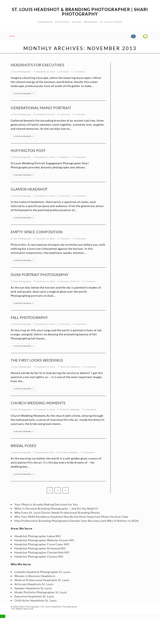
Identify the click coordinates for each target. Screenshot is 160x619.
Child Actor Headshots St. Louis (35, 601)
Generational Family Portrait (41, 108)
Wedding (64, 158)
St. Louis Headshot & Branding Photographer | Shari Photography (80, 12)
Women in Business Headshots (34, 576)
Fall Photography (29, 318)
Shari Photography (22, 72)
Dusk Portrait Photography (40, 275)
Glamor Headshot (29, 190)
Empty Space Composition (37, 232)
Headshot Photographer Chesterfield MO (41, 553)
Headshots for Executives (37, 65)
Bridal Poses (23, 446)
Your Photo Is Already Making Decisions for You (46, 505)
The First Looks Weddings (37, 361)
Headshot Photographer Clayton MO (38, 557)
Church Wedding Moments (38, 403)
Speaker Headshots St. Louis (33, 588)
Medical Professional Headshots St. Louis (42, 580)
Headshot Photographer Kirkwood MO (40, 549)
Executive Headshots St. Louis (34, 597)
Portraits (64, 72)
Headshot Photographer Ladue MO (37, 536)
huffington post (28, 151)
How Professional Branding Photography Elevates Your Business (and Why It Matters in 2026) (76, 521)
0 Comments (80, 158)
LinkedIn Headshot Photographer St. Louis (42, 572)
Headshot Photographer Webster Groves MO (44, 540)
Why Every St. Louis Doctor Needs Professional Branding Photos (57, 513)
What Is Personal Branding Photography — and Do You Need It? (56, 509)
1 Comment (79, 72)
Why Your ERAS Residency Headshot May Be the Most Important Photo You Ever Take (71, 517)
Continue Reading (23, 94)
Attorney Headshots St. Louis (34, 584)
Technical (64, 115)
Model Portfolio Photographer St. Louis (40, 593)
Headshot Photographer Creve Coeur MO (41, 545)
